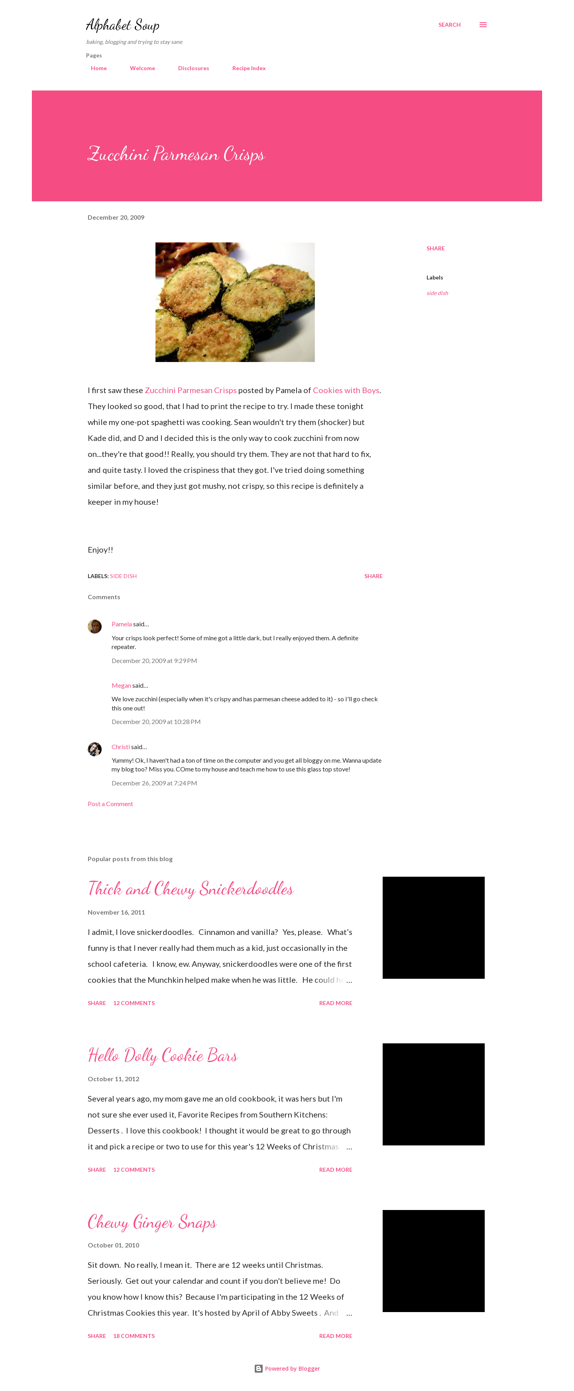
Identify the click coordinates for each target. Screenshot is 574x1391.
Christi (121, 746)
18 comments (134, 1335)
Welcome (137, 68)
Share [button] (436, 248)
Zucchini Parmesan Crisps (191, 390)
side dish (437, 292)
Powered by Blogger (287, 1368)
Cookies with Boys (346, 390)
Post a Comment (110, 803)
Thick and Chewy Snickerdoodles (190, 888)
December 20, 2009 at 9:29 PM (154, 660)
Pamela (122, 624)
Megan (121, 685)
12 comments (134, 1002)
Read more (335, 1002)
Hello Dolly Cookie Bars (163, 1055)
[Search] (449, 25)
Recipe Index (244, 68)
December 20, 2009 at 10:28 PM (156, 721)
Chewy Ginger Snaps (152, 1221)
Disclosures (188, 68)
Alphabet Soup (122, 24)
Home (94, 68)
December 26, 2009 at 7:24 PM (154, 783)
